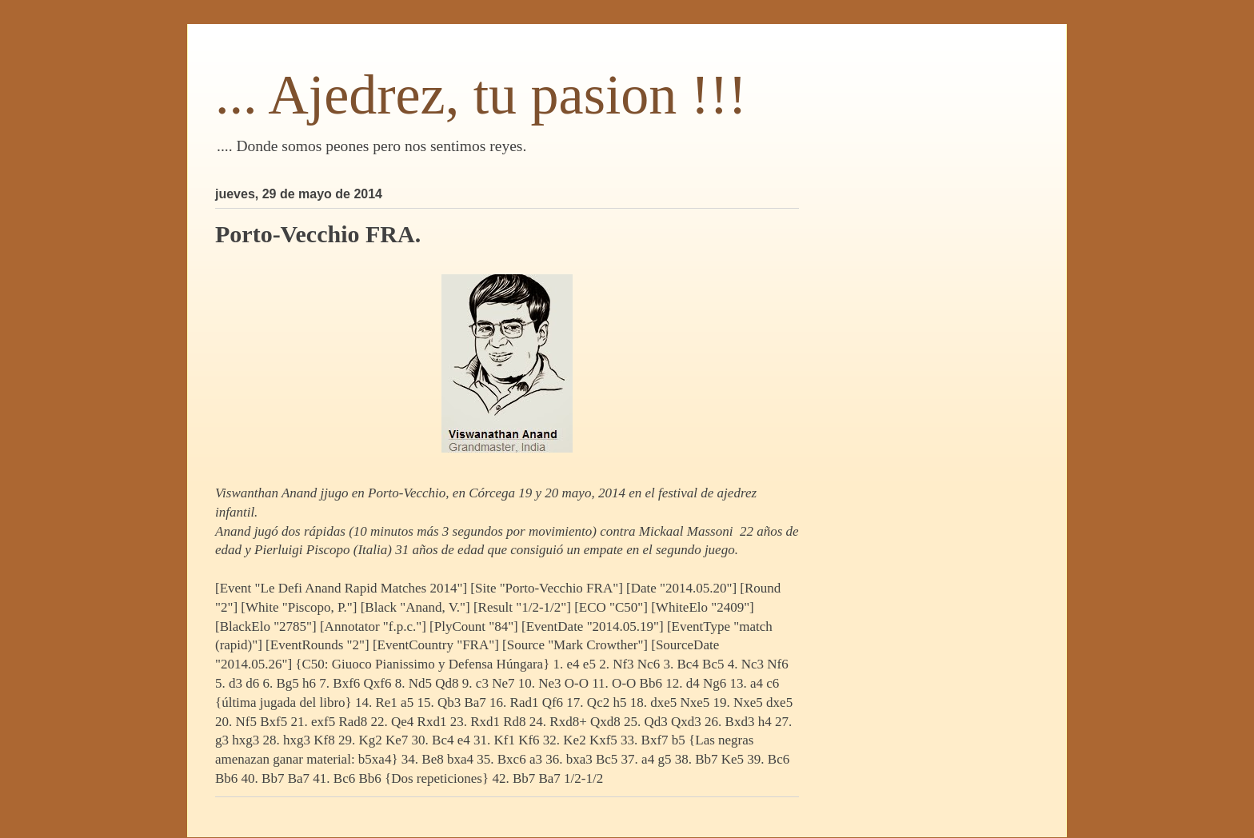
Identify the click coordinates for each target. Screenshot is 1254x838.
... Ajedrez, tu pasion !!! (481, 95)
